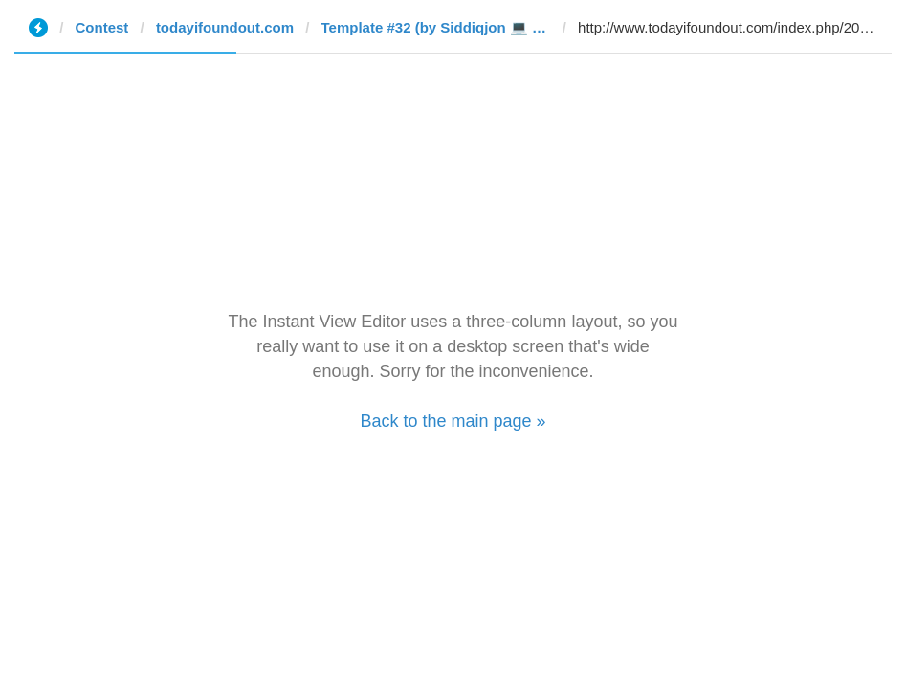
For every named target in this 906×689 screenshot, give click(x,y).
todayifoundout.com (225, 27)
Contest (102, 27)
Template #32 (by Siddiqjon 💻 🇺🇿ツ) (436, 27)
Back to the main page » (452, 421)
